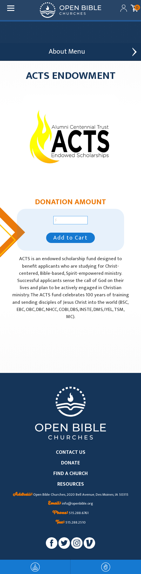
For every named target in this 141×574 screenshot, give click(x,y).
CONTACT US (70, 452)
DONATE (70, 463)
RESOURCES (70, 484)
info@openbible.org (70, 503)
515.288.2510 (71, 522)
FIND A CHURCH (70, 474)
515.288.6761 (70, 513)
